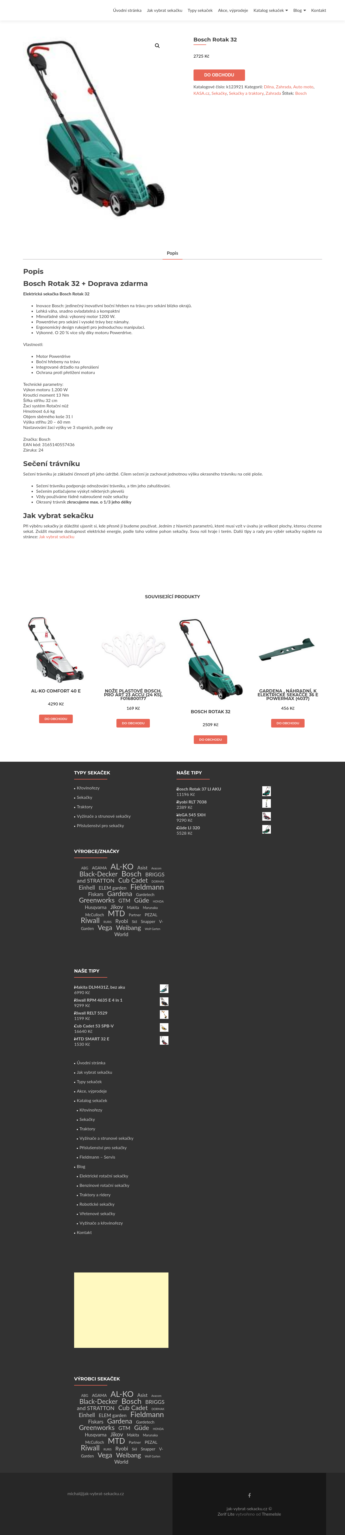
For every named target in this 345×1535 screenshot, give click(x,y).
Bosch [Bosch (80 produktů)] (132, 873)
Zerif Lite (227, 1513)
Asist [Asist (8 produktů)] (142, 867)
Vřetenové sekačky (97, 1213)
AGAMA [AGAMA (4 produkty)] (99, 867)
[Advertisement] (121, 1310)
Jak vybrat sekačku (164, 10)
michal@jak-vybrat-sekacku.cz (95, 1493)
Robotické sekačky (97, 1204)
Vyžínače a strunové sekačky (104, 816)
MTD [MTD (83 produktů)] (116, 913)
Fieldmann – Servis (97, 1156)
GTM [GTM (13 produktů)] (124, 900)
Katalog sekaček (268, 10)
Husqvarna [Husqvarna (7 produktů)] (96, 907)
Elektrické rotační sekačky (104, 1175)
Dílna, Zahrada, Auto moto (288, 86)
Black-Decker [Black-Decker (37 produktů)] (99, 874)
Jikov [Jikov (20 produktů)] (116, 906)
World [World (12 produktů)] (121, 934)
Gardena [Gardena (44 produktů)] (119, 893)
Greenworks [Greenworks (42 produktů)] (97, 900)
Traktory (84, 806)
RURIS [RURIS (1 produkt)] (108, 922)
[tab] (172, 253)
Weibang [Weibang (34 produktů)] (128, 927)
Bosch (301, 93)
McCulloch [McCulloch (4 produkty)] (94, 914)
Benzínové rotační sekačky (104, 1185)
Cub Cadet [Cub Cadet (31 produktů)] (133, 880)
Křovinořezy (88, 787)
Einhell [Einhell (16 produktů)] (87, 887)
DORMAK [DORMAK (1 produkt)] (157, 881)
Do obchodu (219, 75)
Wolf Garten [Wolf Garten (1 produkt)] (152, 929)
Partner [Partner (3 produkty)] (135, 914)
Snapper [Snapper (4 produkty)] (148, 921)
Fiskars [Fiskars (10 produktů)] (95, 894)
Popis (172, 253)
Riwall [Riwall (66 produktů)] (90, 920)
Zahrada (273, 93)
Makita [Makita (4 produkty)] (133, 907)
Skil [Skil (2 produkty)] (134, 922)
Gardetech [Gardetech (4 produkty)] (145, 894)
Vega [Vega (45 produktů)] (105, 927)
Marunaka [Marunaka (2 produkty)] (150, 908)
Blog (297, 10)
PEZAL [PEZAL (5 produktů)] (151, 914)
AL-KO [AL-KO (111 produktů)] (122, 866)
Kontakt (318, 10)
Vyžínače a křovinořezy (101, 1222)
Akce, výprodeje (233, 10)
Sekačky (219, 93)
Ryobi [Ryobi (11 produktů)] (121, 921)
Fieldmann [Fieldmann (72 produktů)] (147, 886)
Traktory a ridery (95, 1194)
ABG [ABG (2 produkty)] (84, 868)
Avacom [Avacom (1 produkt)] (156, 868)
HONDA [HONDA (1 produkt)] (158, 901)
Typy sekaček (200, 10)
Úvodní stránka (127, 10)
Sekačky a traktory (246, 93)
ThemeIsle (271, 1513)
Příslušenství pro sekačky (100, 825)
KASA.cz (201, 93)
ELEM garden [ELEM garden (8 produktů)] (112, 888)
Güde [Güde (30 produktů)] (141, 900)
